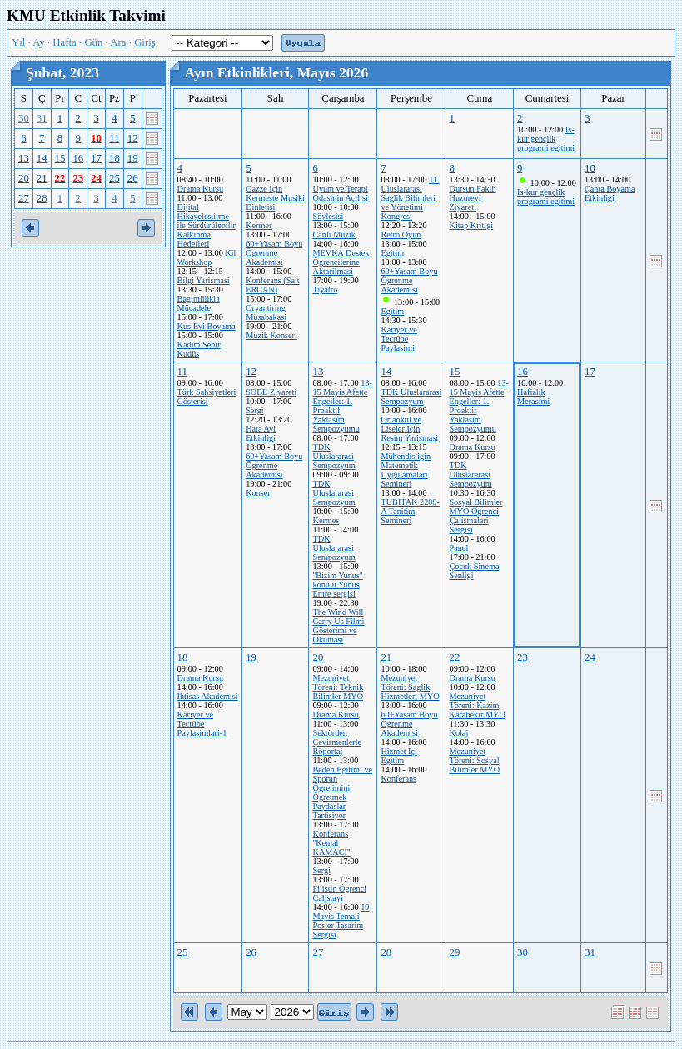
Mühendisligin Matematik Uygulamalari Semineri (406, 470)
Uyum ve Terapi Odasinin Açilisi (339, 193)
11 (114, 138)
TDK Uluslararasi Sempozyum (333, 456)
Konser (258, 492)
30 (23, 118)
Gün (93, 42)
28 (42, 198)
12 (132, 138)
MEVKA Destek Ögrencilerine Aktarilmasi (340, 262)
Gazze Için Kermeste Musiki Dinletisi (275, 198)
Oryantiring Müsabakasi (266, 312)
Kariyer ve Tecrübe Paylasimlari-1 (202, 723)
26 (132, 178)
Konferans (398, 778)
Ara (118, 42)
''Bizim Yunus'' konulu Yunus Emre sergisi (337, 584)
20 (23, 178)
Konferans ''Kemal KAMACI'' (331, 843)
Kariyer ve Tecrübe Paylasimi (398, 338)
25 (114, 178)
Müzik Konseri (271, 335)
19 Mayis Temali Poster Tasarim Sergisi (340, 920)
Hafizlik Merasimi (533, 396)
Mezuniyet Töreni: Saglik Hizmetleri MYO (410, 687)
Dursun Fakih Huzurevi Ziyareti (473, 198)
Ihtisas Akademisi (207, 696)
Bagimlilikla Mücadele (198, 303)
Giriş (145, 42)
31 (42, 118)
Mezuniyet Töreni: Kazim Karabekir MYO (477, 705)
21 (42, 178)
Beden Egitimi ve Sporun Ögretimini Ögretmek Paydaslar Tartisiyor (342, 792)
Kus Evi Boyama (206, 326)
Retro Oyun (401, 234)
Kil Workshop (206, 257)
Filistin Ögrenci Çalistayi (339, 893)
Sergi (254, 410)
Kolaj (459, 732)
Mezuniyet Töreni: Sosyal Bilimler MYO (475, 760)
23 (77, 178)
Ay (38, 42)
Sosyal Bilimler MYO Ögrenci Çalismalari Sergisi (476, 515)
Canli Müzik (333, 234)
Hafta (64, 42)
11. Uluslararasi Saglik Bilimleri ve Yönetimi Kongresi (410, 198)
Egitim (392, 252)
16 (77, 158)
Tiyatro (324, 289)
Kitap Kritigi (472, 225)
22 (60, 178)
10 (96, 138)
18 (114, 158)
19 (132, 158)
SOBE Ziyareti (271, 392)
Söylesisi (327, 216)
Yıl (18, 42)
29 (455, 952)
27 (23, 198)
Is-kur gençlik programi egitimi (546, 138)
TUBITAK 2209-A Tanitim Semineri (410, 511)
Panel (459, 547)
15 (60, 158)
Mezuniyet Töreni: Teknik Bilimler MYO (337, 687)
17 (96, 158)
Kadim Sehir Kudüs (199, 349)
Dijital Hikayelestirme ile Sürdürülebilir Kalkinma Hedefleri (206, 225)
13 (23, 158)
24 (96, 178)
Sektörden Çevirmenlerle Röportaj (336, 742)
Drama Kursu (200, 188)
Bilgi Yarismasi (203, 280)
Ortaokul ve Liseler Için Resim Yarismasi (409, 428)
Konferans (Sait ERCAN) (273, 285)
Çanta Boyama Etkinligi (610, 193)
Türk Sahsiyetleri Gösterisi (206, 396)
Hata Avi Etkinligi (261, 433)
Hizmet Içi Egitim (398, 756)
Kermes (259, 225)
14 (42, 158)
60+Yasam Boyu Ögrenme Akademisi (274, 253)
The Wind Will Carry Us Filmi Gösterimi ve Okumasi (338, 625)
